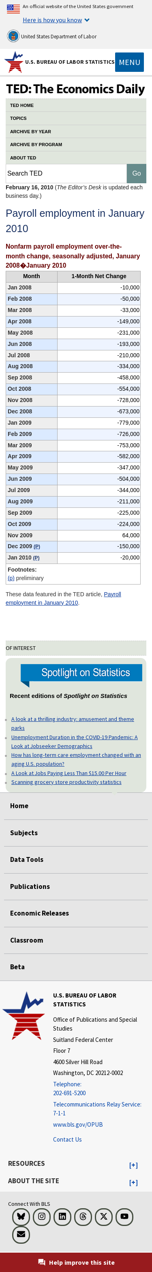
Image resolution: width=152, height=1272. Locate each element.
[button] (133, 1165)
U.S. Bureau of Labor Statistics (70, 61)
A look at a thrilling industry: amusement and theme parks (72, 723)
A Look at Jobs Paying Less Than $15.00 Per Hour (68, 773)
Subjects (24, 832)
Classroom (26, 940)
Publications (30, 886)
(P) (11, 578)
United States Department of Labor (51, 35)
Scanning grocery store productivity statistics (66, 782)
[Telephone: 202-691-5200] (101, 1089)
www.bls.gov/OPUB (78, 1124)
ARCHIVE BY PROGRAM (36, 144)
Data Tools (26, 859)
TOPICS (18, 118)
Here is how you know (52, 20)
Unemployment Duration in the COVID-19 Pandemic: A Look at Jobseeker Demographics (74, 741)
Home (19, 805)
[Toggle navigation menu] (129, 62)
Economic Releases (39, 913)
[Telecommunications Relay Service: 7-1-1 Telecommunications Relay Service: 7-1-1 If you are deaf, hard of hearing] (101, 1109)
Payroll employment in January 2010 (63, 598)
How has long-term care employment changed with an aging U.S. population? (76, 759)
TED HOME (22, 105)
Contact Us (67, 1139)
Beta (17, 966)
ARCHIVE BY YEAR (30, 131)
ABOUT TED (23, 157)
